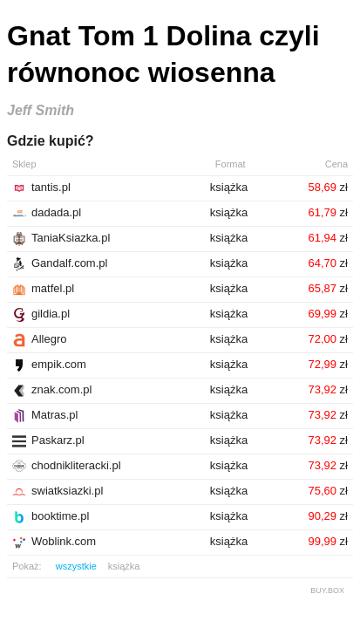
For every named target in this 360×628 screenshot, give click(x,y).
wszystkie (76, 566)
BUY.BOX (327, 590)
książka (124, 566)
